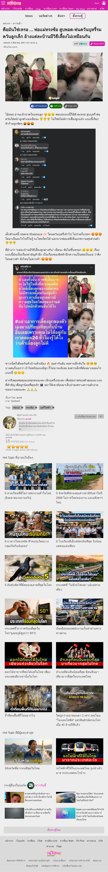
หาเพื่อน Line (50, 8)
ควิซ (102, 8)
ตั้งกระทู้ (77, 16)
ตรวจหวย (92, 8)
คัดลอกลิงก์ (97, 44)
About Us (97, 861)
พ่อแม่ (16, 407)
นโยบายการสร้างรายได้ (79, 861)
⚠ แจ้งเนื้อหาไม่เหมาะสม (86, 417)
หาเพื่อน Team (66, 8)
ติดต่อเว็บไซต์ (32, 866)
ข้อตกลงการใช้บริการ (16, 861)
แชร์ (80, 44)
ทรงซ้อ (30, 407)
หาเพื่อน (29, 8)
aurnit (14, 47)
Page (59, 846)
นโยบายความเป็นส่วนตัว (39, 861)
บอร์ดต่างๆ (45, 16)
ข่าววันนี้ (16, 24)
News (29, 16)
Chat (38, 9)
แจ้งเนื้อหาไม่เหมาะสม (72, 866)
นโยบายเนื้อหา (59, 861)
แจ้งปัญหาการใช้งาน (50, 866)
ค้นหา (61, 16)
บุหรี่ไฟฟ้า (45, 407)
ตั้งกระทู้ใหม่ (53, 830)
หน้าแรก (5, 8)
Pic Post (80, 9)
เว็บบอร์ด (17, 8)
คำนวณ (50, 846)
